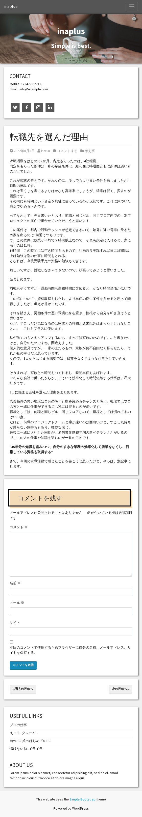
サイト (15, 622)
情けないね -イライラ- (27, 748)
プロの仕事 (18, 725)
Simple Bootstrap (82, 799)
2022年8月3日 (22, 151)
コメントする (65, 151)
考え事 (90, 151)
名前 (15, 583)
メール (17, 603)
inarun (43, 151)
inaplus (10, 6)
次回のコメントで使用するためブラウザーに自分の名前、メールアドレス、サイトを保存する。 (70, 650)
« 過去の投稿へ (23, 689)
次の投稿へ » (120, 689)
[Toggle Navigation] (131, 6)
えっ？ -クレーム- (23, 733)
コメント (19, 527)
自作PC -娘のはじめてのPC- (30, 741)
